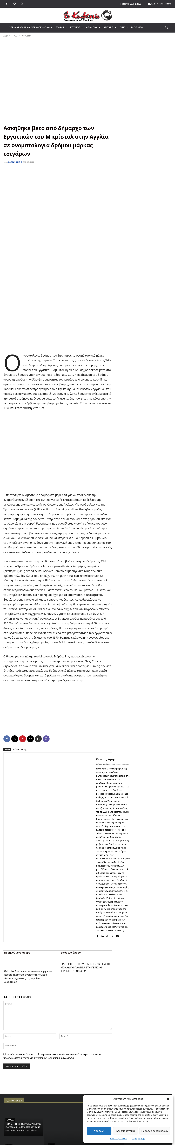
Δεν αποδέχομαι (125, 1130)
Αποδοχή (99, 1130)
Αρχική (6, 35)
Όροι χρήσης (138, 1138)
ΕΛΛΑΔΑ (10, 1109)
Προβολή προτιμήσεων (154, 1130)
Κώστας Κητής (15, 162)
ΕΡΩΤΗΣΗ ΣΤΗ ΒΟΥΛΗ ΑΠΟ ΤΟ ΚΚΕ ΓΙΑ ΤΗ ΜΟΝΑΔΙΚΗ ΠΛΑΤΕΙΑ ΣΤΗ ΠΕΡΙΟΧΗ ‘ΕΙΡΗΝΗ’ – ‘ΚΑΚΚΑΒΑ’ (85, 957)
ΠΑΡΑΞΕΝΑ (26, 35)
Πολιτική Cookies (118, 1138)
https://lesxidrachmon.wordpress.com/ (113, 753)
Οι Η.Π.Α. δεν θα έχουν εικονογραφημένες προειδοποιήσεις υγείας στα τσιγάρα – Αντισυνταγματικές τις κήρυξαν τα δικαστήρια (28, 966)
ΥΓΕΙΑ (9, 1135)
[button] (168, 1099)
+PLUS (15, 35)
